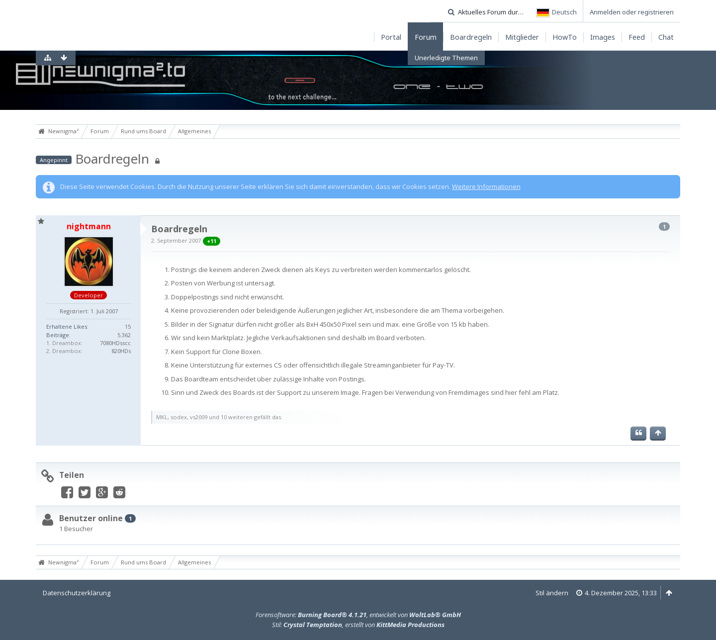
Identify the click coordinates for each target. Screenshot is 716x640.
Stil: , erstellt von (358, 624)
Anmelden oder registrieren (632, 11)
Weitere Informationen (486, 186)
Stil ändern (552, 592)
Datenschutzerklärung (76, 592)
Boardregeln (112, 159)
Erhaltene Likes (66, 326)
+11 (211, 241)
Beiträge (57, 335)
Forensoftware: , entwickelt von (358, 614)
